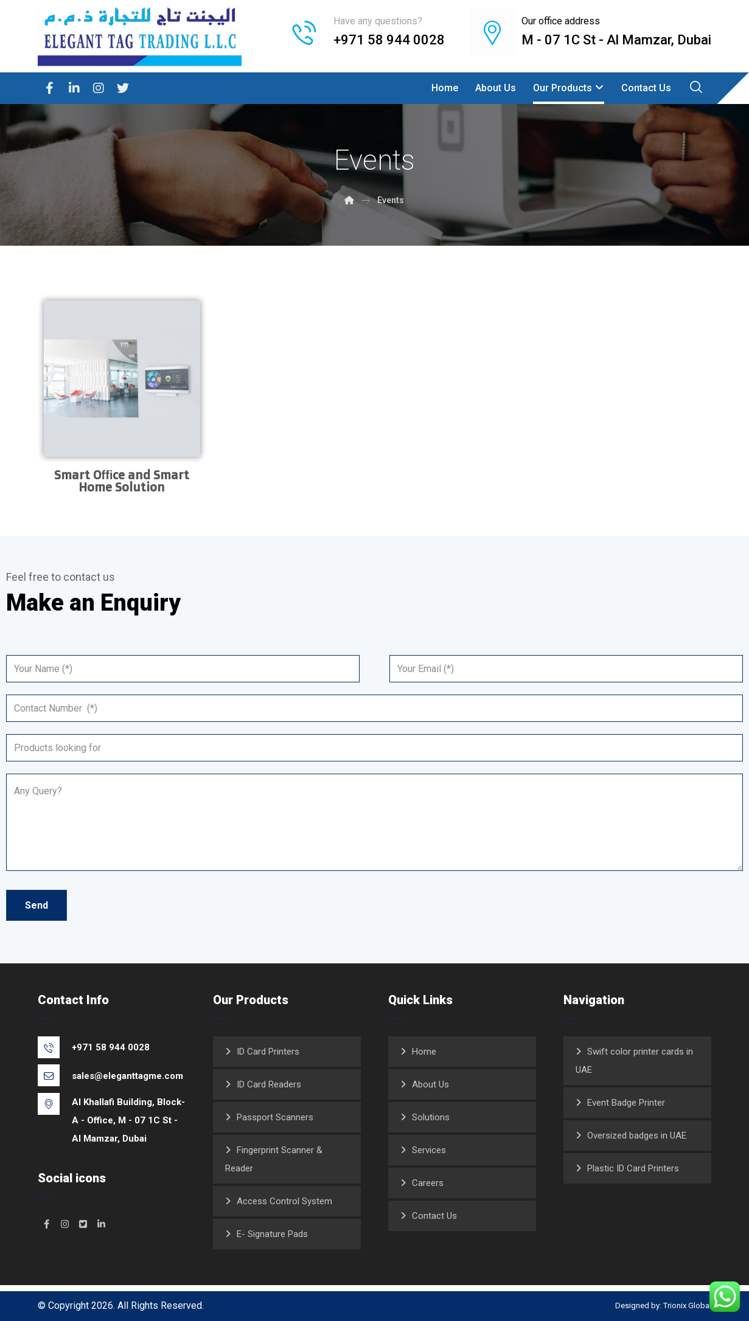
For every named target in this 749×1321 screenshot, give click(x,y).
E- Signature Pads (272, 1233)
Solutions (431, 1116)
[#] (47, 1223)
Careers (428, 1182)
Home (424, 1050)
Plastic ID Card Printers (633, 1167)
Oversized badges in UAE (636, 1134)
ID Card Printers (268, 1050)
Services (429, 1149)
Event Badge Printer (626, 1102)
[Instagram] (98, 88)
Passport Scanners (275, 1116)
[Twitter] (123, 88)
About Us (430, 1083)
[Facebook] (50, 88)
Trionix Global (687, 1304)
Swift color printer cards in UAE (634, 1060)
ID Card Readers (269, 1083)
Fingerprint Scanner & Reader (273, 1158)
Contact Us (434, 1215)
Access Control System (284, 1200)
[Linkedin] (74, 88)
